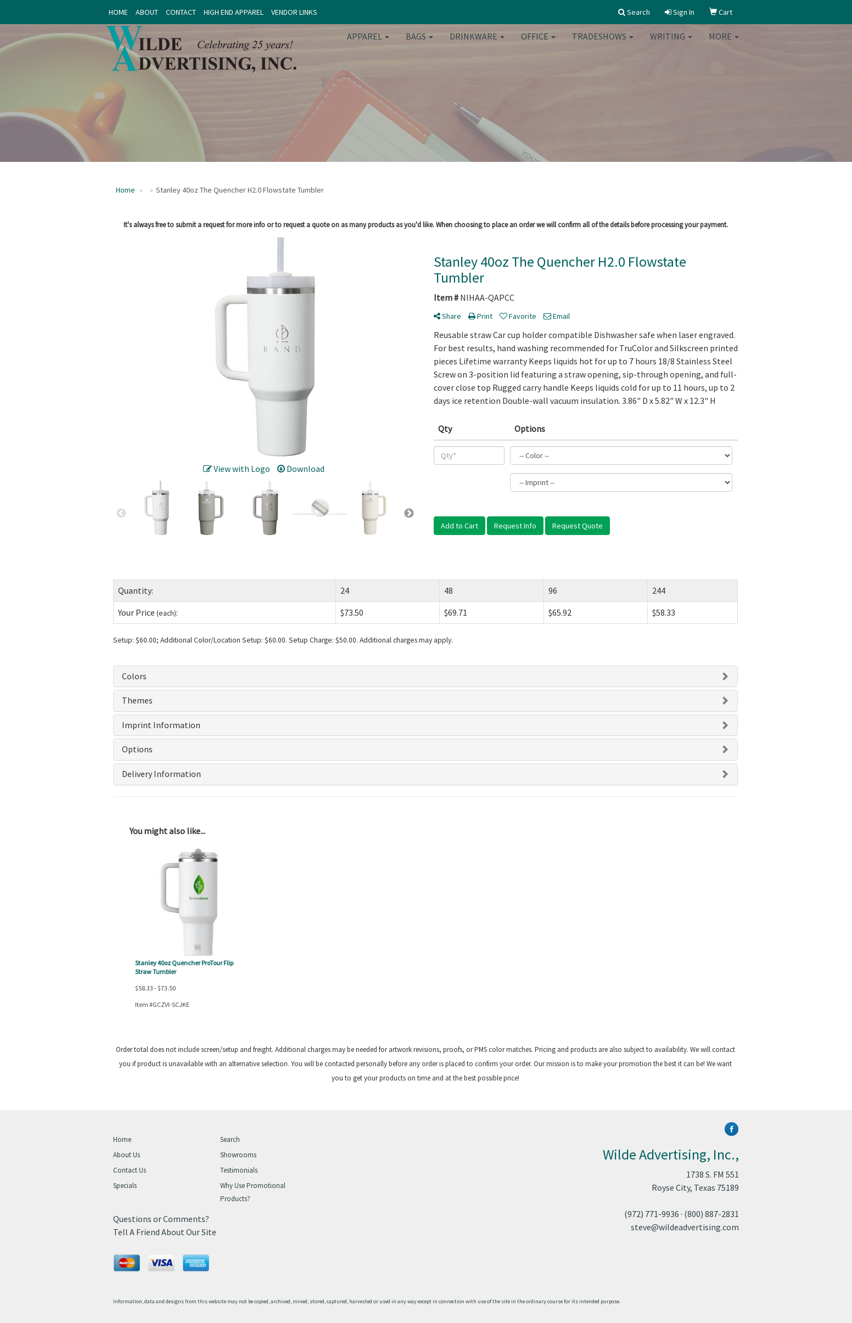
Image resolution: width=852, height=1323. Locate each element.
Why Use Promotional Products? (252, 1192)
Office (538, 43)
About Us (126, 1154)
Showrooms (238, 1154)
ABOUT (147, 12)
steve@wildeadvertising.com (685, 1226)
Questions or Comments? (161, 1218)
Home (122, 1139)
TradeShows (603, 43)
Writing (671, 43)
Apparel (368, 43)
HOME (118, 12)
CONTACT (181, 12)
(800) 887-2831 (711, 1213)
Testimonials (238, 1170)
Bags (419, 43)
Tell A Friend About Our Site (164, 1231)
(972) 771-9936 (651, 1213)
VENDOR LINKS (294, 12)
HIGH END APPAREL (234, 12)
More (724, 43)
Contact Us (129, 1170)
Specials (125, 1185)
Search (230, 1139)
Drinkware (477, 43)
